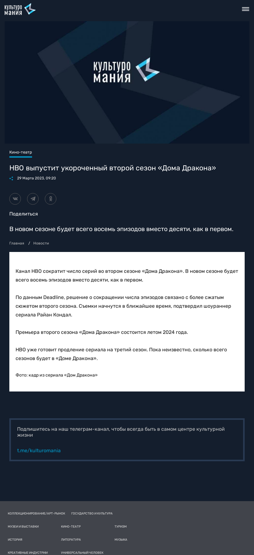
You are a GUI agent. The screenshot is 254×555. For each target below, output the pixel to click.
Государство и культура (92, 513)
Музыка (121, 540)
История (15, 540)
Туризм (121, 527)
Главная (16, 243)
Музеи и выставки (23, 527)
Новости (41, 243)
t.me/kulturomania (39, 450)
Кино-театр (71, 527)
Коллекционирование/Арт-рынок (36, 513)
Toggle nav (245, 9)
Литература (71, 540)
